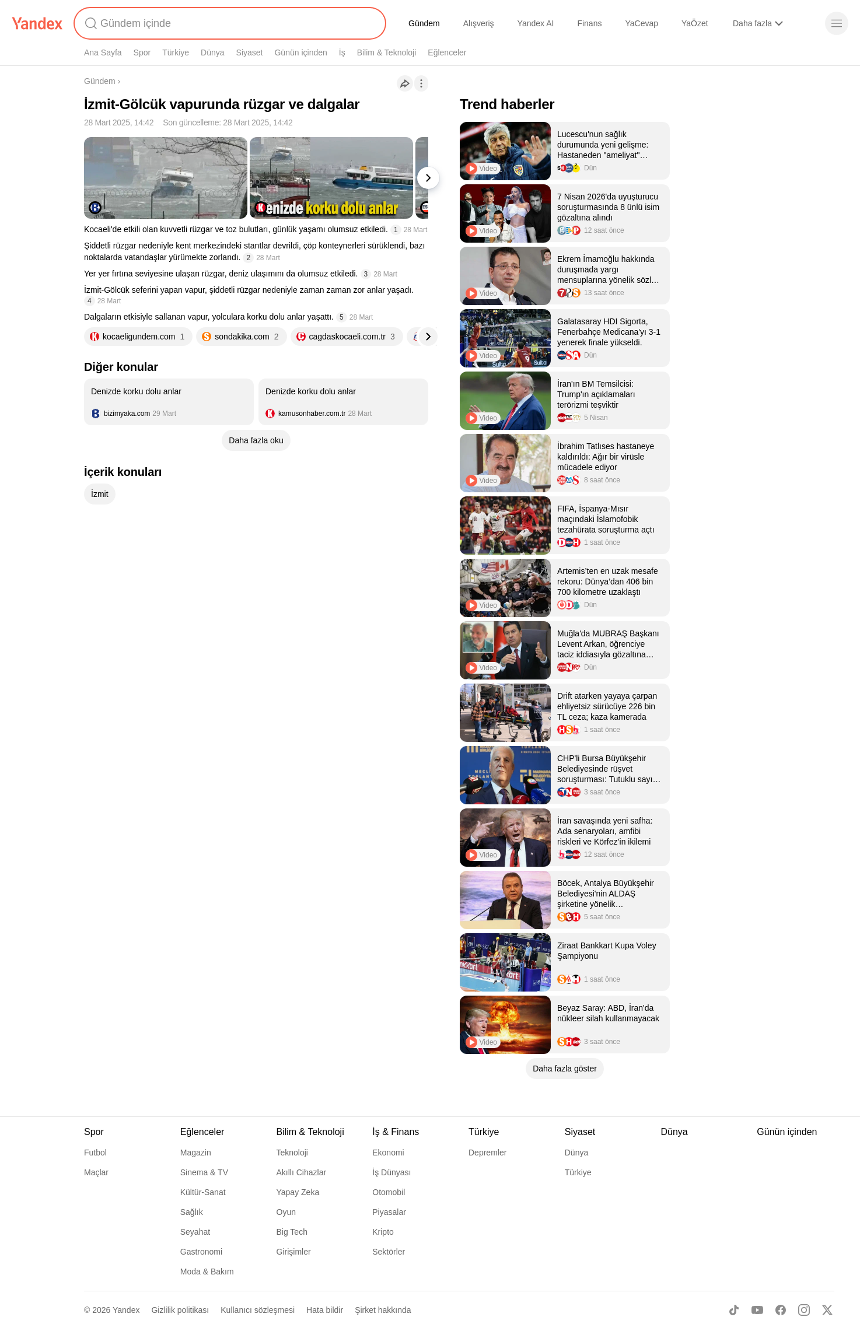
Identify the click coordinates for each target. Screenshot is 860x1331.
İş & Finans (395, 1132)
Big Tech (292, 1232)
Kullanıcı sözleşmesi (258, 1310)
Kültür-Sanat (203, 1192)
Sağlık (191, 1212)
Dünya (212, 52)
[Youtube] (757, 1310)
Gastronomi (201, 1251)
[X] (827, 1310)
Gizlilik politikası (180, 1310)
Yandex (126, 1310)
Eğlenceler (447, 52)
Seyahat (195, 1232)
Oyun (286, 1212)
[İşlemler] (421, 83)
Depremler (487, 1152)
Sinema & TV (204, 1172)
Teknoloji (292, 1152)
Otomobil (388, 1192)
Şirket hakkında (383, 1310)
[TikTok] (734, 1310)
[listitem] (169, 402)
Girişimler (294, 1251)
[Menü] (836, 23)
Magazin (195, 1152)
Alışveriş (478, 23)
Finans (589, 23)
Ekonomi (388, 1152)
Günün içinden (300, 52)
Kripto (383, 1232)
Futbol (95, 1152)
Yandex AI (536, 23)
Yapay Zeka (298, 1192)
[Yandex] (37, 23)
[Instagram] (804, 1310)
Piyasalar (389, 1212)
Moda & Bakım (207, 1271)
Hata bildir (324, 1310)
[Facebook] (780, 1310)
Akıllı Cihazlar (302, 1172)
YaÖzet (694, 23)
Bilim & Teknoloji (387, 52)
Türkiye (175, 52)
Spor (142, 52)
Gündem (424, 23)
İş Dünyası (391, 1172)
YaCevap (641, 23)
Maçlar (96, 1172)
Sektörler (388, 1251)
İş (342, 52)
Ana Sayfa (103, 52)
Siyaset (249, 52)
